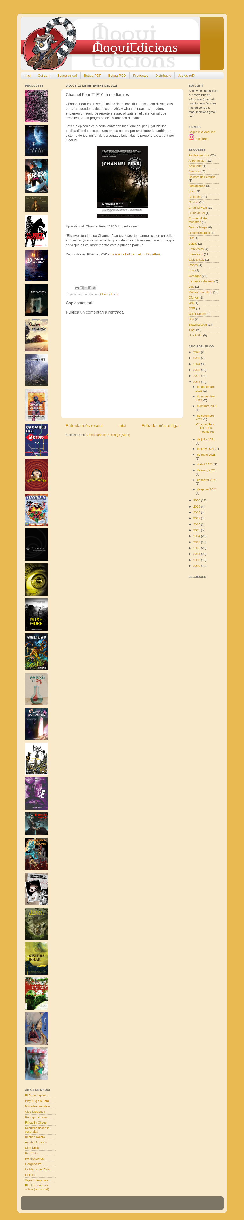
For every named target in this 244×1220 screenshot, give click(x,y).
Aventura (195, 171)
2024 (197, 364)
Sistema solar (198, 324)
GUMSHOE (196, 259)
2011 (197, 554)
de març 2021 (206, 470)
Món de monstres (200, 292)
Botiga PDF (92, 75)
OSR (192, 308)
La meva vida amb (201, 281)
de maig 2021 (206, 454)
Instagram (199, 138)
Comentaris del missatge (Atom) (108, 435)
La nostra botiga (122, 254)
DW (191, 238)
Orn (191, 303)
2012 (197, 548)
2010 (197, 560)
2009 (197, 565)
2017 (197, 518)
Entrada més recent (84, 425)
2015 (197, 530)
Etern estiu (196, 254)
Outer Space (197, 313)
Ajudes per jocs (199, 155)
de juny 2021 (206, 448)
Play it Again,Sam (37, 1101)
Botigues (195, 196)
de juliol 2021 (206, 439)
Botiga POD (117, 75)
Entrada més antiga (160, 425)
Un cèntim (195, 335)
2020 (197, 500)
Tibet (192, 330)
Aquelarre (195, 166)
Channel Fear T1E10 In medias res (205, 428)
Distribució (163, 75)
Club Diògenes (35, 1111)
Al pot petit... (197, 160)
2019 (197, 506)
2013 (197, 542)
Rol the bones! (35, 1158)
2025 (197, 358)
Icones (193, 265)
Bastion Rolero (35, 1137)
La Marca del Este (37, 1169)
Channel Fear (109, 294)
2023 (197, 370)
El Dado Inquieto (36, 1095)
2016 (197, 524)
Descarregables (199, 232)
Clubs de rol (197, 213)
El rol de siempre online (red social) (37, 1187)
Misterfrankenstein (37, 1106)
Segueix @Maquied (202, 132)
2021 (197, 382)
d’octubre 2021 (207, 406)
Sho (191, 319)
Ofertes (194, 297)
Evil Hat (30, 1174)
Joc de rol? (186, 75)
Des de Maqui (198, 227)
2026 (197, 352)
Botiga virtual (67, 75)
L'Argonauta (33, 1164)
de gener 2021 (207, 489)
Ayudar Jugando (36, 1142)
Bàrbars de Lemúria (202, 177)
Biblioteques (197, 186)
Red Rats (31, 1153)
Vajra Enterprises (36, 1180)
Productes (140, 75)
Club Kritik (32, 1147)
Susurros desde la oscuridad (37, 1129)
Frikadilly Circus (35, 1122)
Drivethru (153, 254)
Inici (28, 75)
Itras (192, 270)
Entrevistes (196, 249)
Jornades (195, 276)
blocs (192, 191)
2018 (197, 512)
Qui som (44, 75)
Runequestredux (36, 1117)
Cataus (193, 202)
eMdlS (193, 243)
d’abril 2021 (205, 464)
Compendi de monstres (198, 220)
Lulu (192, 286)
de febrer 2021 (207, 480)
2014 (197, 536)
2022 (197, 375)
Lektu (140, 254)
